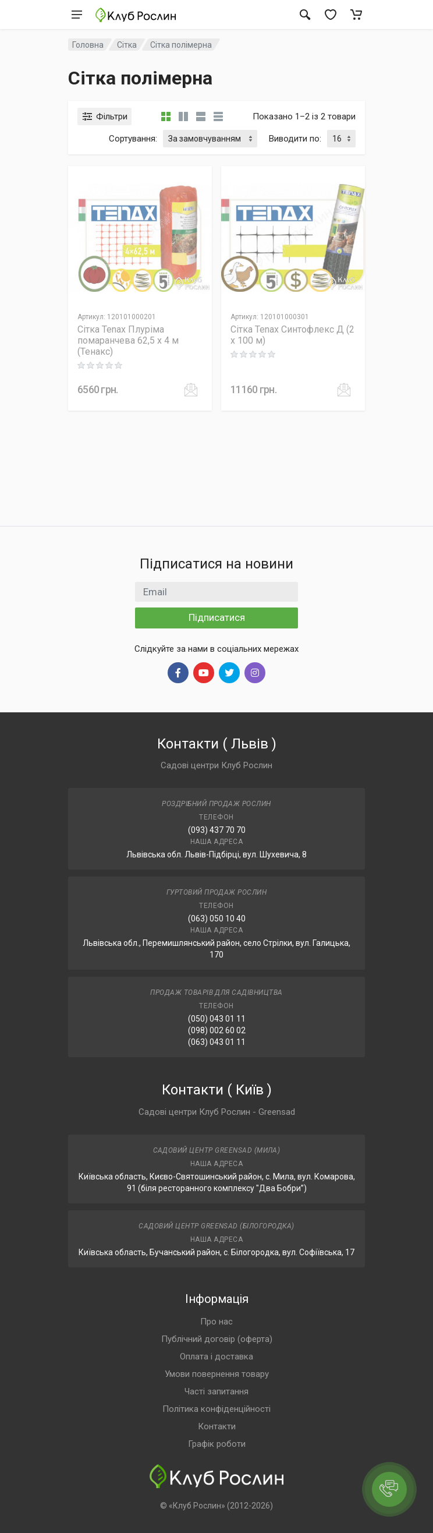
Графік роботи (217, 1444)
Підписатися (217, 617)
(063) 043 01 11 (217, 1042)
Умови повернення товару (217, 1374)
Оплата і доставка (216, 1356)
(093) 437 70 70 (217, 830)
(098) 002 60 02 (217, 1030)
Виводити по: (295, 138)
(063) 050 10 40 (217, 918)
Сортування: (133, 138)
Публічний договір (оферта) (216, 1339)
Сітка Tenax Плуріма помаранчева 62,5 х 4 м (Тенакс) (128, 340)
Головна (88, 45)
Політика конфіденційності (216, 1409)
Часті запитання (216, 1391)
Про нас (216, 1321)
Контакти (217, 1426)
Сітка (127, 45)
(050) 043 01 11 (217, 1018)
